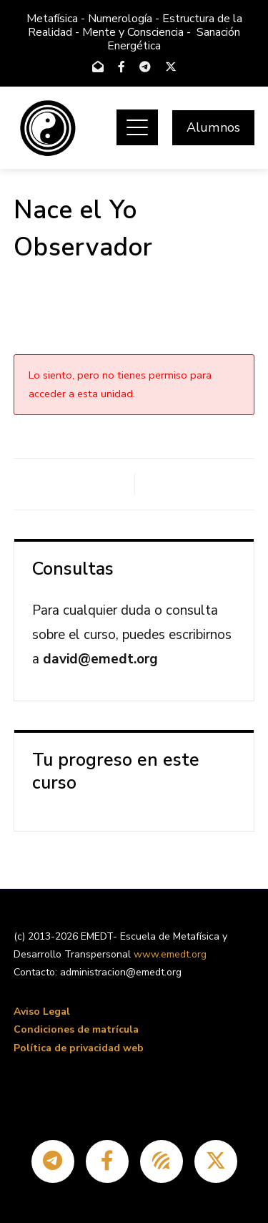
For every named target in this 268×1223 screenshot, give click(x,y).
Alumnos (213, 127)
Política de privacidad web (79, 1048)
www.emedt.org (170, 954)
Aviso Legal (42, 1011)
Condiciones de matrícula (76, 1029)
